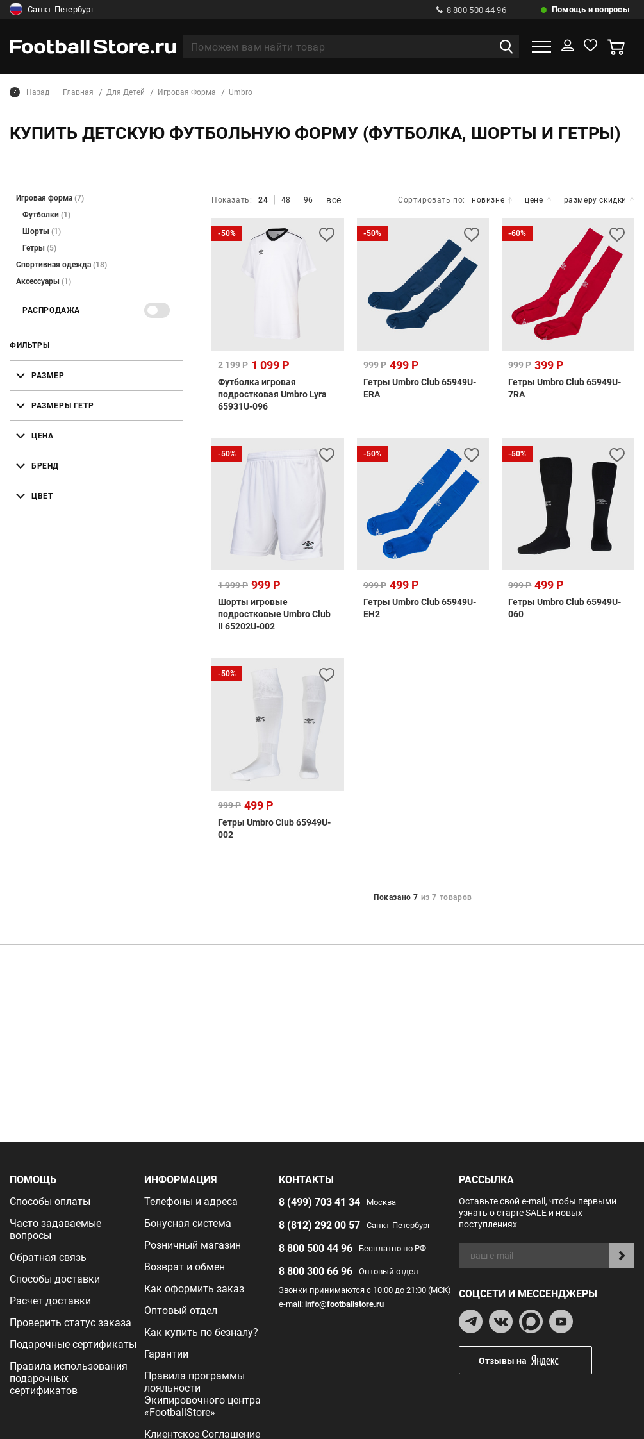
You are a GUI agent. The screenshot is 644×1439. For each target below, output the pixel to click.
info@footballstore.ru (344, 1304)
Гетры (39, 248)
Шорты (41, 231)
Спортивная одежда (61, 264)
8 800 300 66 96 (315, 1271)
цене (537, 199)
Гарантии (166, 1354)
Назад (29, 92)
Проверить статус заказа (70, 1323)
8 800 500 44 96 (471, 10)
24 (263, 199)
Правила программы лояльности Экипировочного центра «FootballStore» (202, 1394)
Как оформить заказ (194, 1289)
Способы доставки (55, 1279)
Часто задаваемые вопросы (55, 1229)
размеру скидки (599, 199)
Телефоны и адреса (191, 1201)
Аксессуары (43, 281)
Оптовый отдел (180, 1310)
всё (334, 200)
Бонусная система (187, 1223)
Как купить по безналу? (201, 1332)
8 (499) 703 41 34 (319, 1202)
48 (286, 199)
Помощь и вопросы (591, 9)
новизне (492, 199)
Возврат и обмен (184, 1267)
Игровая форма (50, 198)
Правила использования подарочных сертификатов (69, 1378)
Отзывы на (535, 1360)
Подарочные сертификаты (73, 1344)
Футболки (46, 214)
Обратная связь (48, 1257)
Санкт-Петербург (52, 9)
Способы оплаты (50, 1201)
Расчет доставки (50, 1301)
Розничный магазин (192, 1245)
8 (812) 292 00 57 (319, 1225)
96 (308, 199)
